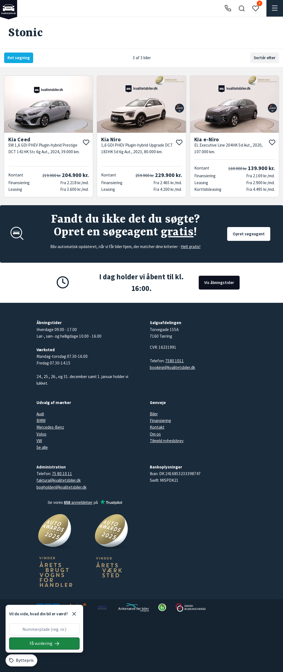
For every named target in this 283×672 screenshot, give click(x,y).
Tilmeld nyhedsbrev (167, 440)
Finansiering (160, 420)
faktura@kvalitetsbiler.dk (58, 480)
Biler (154, 413)
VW (39, 440)
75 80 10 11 (62, 473)
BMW (41, 420)
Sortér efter (265, 57)
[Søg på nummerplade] (44, 643)
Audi (40, 413)
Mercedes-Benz (50, 427)
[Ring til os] (227, 8)
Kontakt (157, 427)
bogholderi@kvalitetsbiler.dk (61, 487)
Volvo (41, 434)
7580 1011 (174, 360)
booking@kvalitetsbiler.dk (172, 367)
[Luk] (74, 614)
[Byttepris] (21, 660)
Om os (155, 434)
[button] (241, 8)
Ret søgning (18, 57)
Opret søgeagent (249, 233)
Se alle (42, 447)
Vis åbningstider (219, 282)
